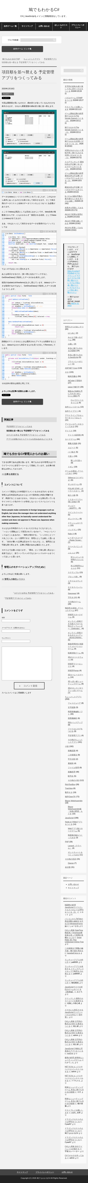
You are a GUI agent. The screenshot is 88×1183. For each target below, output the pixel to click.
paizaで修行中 (74, 387)
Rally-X (71, 534)
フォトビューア (74, 703)
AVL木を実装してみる (74, 228)
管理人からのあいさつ (74, 327)
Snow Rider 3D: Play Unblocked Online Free (74, 940)
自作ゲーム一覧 (10, 26)
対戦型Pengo (73, 671)
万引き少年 (72, 597)
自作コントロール (72, 407)
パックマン (72, 530)
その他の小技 (73, 780)
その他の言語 (70, 859)
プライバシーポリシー (77, 26)
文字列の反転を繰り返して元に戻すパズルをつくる (74, 88)
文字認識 (71, 707)
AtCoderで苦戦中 (75, 381)
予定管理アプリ (8, 94)
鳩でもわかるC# (44, 9)
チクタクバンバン (75, 587)
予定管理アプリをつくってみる (19, 426)
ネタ (67, 372)
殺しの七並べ (76, 460)
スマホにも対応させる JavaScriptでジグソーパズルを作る (74, 1012)
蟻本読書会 (72, 376)
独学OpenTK (70, 797)
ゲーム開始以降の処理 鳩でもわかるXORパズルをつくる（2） (74, 141)
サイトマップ (27, 26)
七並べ (70, 456)
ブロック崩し (73, 577)
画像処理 (71, 772)
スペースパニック (75, 547)
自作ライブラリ (71, 411)
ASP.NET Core (71, 368)
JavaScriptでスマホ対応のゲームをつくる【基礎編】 (74, 989)
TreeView (69, 788)
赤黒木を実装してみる (74, 208)
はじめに (71, 333)
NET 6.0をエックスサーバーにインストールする (74, 1069)
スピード (71, 448)
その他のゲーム (74, 602)
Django (71, 863)
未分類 (68, 867)
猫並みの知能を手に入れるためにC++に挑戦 (75, 393)
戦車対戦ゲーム (74, 653)
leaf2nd (70, 1053)
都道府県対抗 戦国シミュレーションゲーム (75, 646)
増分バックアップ (75, 722)
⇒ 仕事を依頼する (10, 474)
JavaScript (69, 818)
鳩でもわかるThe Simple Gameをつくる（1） (74, 129)
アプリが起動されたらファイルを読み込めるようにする (29, 439)
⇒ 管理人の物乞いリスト (13, 579)
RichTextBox (70, 784)
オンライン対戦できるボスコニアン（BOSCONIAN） (75, 635)
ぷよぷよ (71, 553)
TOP (11, 59)
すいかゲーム (73, 484)
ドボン (70, 467)
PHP (67, 842)
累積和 (70, 763)
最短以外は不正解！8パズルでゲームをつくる (74, 189)
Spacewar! (72, 593)
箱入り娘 (71, 495)
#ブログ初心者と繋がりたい (73, 285)
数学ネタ (68, 792)
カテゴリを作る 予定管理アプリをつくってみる (25, 435)
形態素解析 (72, 718)
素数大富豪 (72, 443)
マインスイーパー (75, 512)
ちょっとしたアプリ (73, 697)
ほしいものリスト (61, 26)
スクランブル (73, 572)
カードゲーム (70, 439)
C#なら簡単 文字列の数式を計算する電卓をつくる (74, 1023)
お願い (70, 344)
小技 (67, 746)
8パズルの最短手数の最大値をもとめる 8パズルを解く (74, 198)
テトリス (68, 431)
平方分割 (71, 759)
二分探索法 (72, 755)
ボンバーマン (73, 519)
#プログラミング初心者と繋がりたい (73, 290)
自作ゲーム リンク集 (22, 49)
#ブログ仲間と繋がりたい (73, 280)
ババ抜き (71, 452)
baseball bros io (73, 953)
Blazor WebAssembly (73, 801)
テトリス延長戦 (74, 435)
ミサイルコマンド (75, 581)
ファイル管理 (73, 768)
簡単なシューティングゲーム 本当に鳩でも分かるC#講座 (74, 1089)
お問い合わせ (44, 26)
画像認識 (71, 751)
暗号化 (70, 776)
